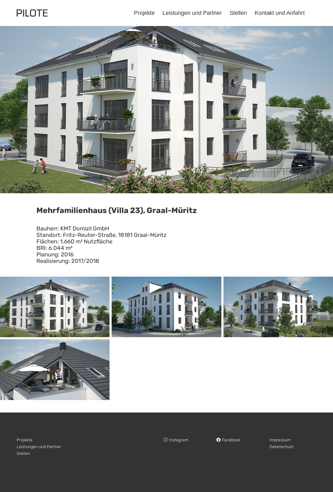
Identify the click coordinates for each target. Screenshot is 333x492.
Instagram (178, 439)
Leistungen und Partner (39, 446)
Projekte (25, 439)
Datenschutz (282, 446)
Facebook (231, 439)
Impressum (280, 439)
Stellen (23, 453)
